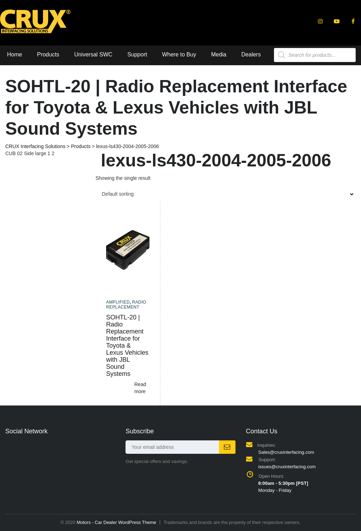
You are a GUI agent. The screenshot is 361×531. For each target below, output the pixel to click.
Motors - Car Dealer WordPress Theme (116, 522)
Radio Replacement (126, 305)
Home (14, 54)
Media (219, 54)
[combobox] (226, 194)
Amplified (118, 302)
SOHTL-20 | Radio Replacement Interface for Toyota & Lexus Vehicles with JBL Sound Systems (127, 345)
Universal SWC (93, 54)
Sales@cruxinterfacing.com (286, 452)
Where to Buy (179, 54)
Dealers (251, 54)
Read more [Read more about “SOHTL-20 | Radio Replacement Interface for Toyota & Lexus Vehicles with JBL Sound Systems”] (140, 388)
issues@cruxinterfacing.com (287, 466)
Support (137, 54)
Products (48, 54)
